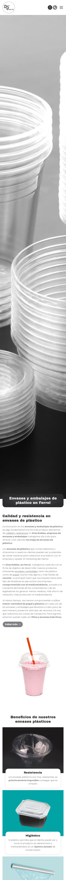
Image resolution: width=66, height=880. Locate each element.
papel (16, 574)
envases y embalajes (26, 571)
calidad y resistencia (17, 533)
